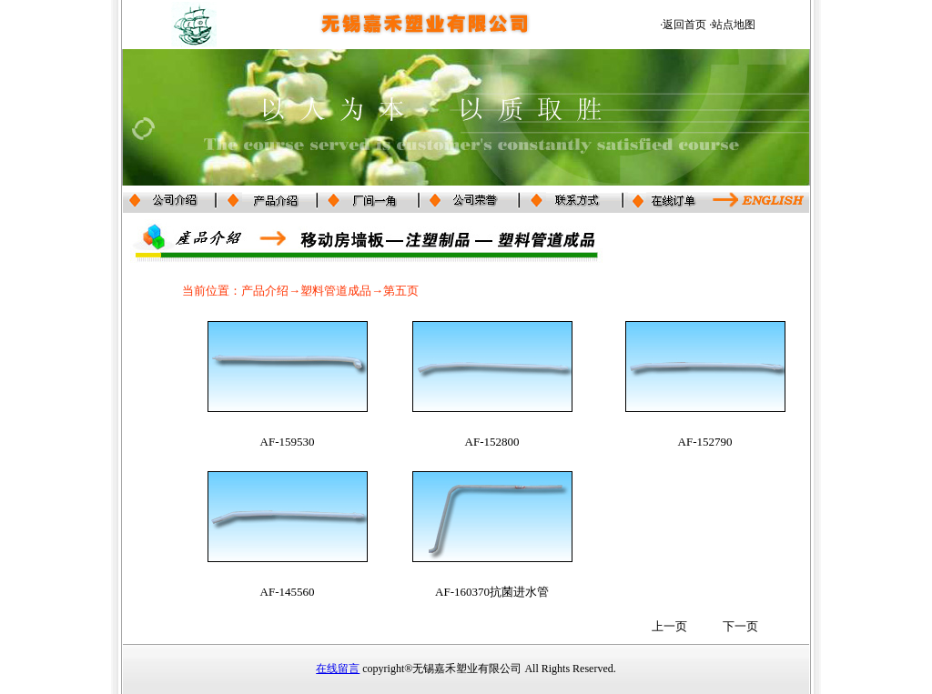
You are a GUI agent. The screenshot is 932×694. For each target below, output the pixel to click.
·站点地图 (732, 24)
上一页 (669, 626)
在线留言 (338, 668)
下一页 (740, 626)
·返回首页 (683, 24)
